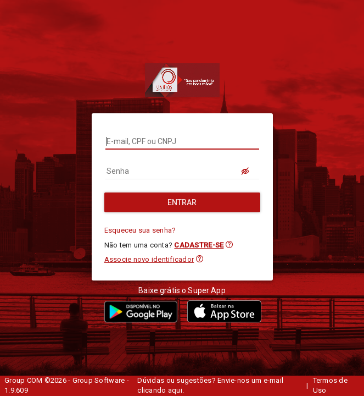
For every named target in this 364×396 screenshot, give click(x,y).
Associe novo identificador (149, 259)
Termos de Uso (330, 385)
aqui (175, 390)
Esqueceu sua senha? (140, 230)
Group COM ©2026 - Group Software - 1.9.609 (66, 385)
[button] (229, 244)
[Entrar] (182, 202)
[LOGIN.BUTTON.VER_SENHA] (246, 171)
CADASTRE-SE (198, 245)
